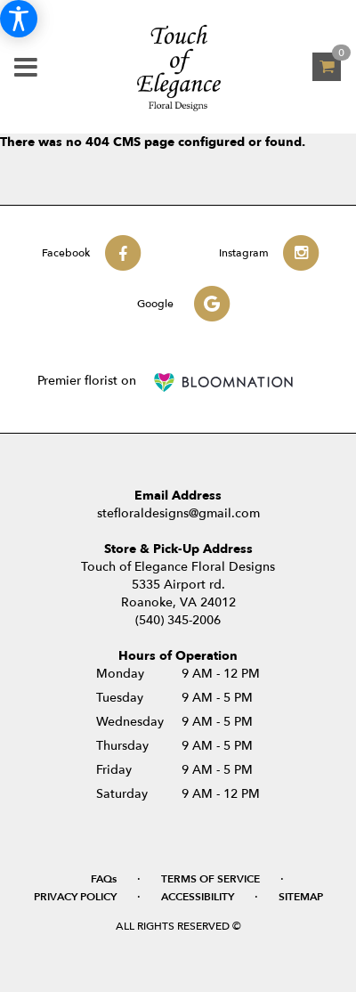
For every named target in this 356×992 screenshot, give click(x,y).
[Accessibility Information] (18, 18)
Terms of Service (210, 879)
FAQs (104, 879)
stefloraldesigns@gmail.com (178, 513)
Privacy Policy (75, 897)
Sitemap (301, 897)
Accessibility (197, 897)
